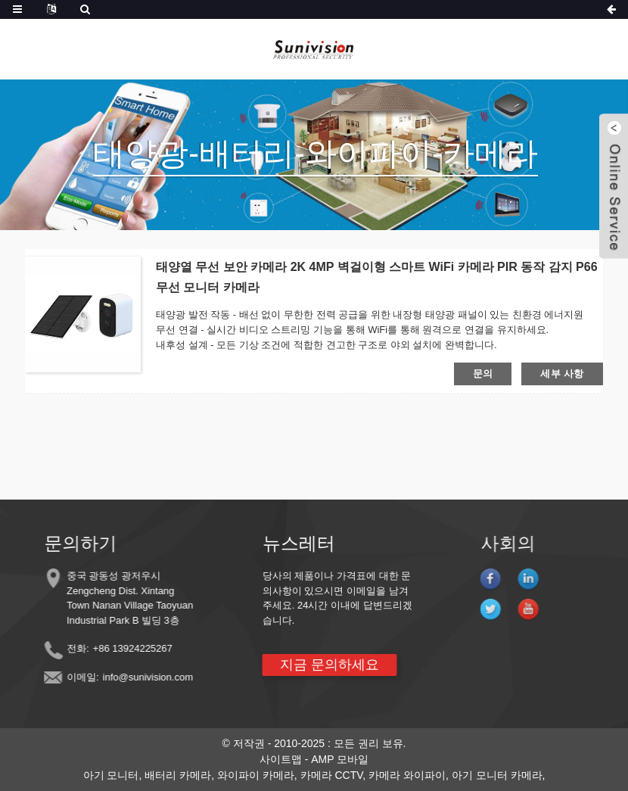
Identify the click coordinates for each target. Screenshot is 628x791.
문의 (483, 373)
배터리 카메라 (178, 775)
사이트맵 (281, 759)
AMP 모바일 (339, 759)
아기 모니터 (111, 775)
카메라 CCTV (331, 775)
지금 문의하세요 (320, 664)
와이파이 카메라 (255, 775)
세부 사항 (562, 373)
